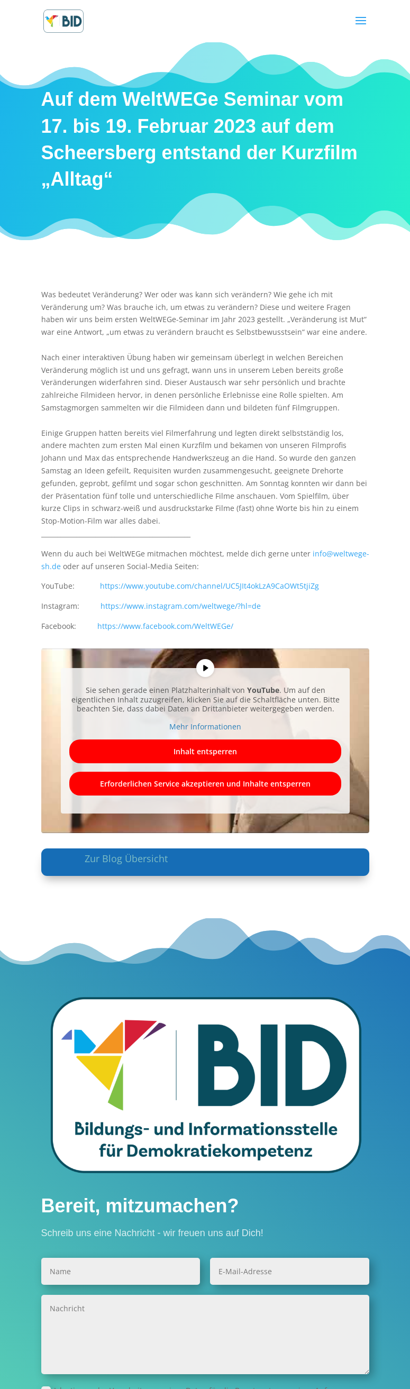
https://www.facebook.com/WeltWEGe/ (165, 626)
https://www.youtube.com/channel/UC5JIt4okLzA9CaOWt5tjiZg (209, 586)
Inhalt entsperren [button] (205, 751)
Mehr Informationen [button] (205, 727)
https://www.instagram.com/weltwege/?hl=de (181, 606)
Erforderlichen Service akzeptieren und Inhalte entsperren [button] (205, 784)
